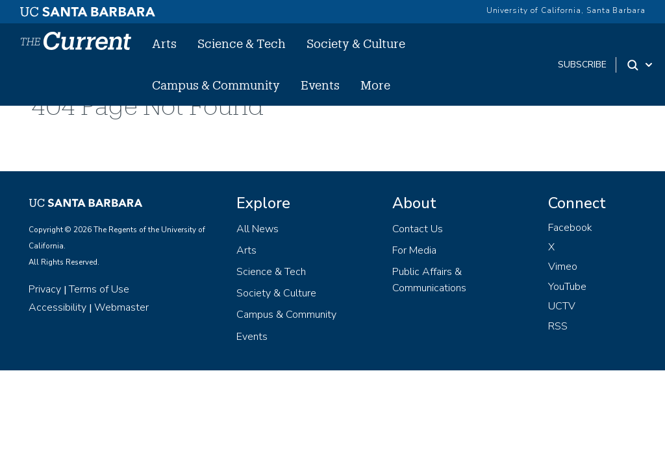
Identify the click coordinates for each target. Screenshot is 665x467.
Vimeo (562, 266)
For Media (414, 250)
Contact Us (417, 229)
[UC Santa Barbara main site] (87, 8)
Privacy (45, 289)
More (375, 85)
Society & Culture (356, 43)
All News (257, 229)
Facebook (570, 228)
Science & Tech (241, 43)
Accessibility (57, 307)
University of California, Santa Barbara (566, 10)
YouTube (567, 287)
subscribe (582, 64)
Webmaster (121, 307)
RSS (558, 326)
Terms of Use (99, 289)
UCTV (561, 306)
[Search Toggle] (640, 65)
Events (320, 85)
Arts (164, 43)
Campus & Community (216, 85)
